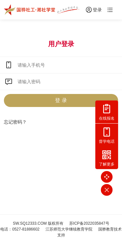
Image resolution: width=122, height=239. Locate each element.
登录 (93, 10)
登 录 (61, 100)
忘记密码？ (15, 122)
